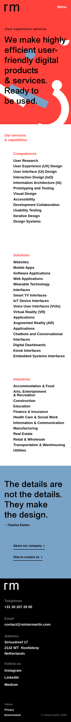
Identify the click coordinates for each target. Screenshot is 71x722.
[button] (62, 5)
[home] (11, 8)
